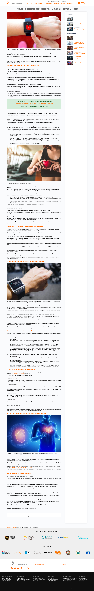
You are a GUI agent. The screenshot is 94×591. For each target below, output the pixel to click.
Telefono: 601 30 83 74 (6, 580)
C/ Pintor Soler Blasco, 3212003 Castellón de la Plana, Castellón (23, 579)
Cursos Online (48, 3)
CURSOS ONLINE (38, 566)
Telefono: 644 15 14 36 (21, 580)
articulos (14, 527)
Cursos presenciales (38, 3)
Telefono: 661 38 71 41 (82, 580)
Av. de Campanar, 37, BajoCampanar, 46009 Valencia (6, 579)
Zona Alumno (70, 3)
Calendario (56, 3)
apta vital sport (9, 527)
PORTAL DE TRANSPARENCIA (67, 569)
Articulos (63, 3)
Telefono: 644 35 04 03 (36, 580)
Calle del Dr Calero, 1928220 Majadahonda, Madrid (53, 579)
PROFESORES (64, 566)
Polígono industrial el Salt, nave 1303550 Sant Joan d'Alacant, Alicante (39, 579)
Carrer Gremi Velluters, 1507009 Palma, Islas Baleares (83, 579)
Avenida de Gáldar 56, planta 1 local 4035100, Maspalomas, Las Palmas (69, 579)
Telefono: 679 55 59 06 (67, 580)
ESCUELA (64, 564)
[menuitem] (29, 3)
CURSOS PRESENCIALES (39, 564)
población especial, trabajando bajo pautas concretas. (21, 467)
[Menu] (79, 3)
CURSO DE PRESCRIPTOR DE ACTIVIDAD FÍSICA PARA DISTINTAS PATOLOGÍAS (34, 103)
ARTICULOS (37, 569)
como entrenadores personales (17, 373)
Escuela (29, 3)
